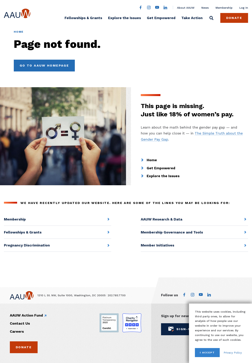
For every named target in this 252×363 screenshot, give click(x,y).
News (205, 7)
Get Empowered (161, 18)
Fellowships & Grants (83, 18)
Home (19, 31)
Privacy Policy (233, 352)
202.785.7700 (117, 295)
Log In (243, 7)
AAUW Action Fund (26, 315)
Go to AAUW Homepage (44, 65)
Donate (234, 18)
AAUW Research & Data (161, 219)
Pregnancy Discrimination (27, 245)
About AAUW (186, 7)
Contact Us (20, 323)
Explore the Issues (124, 18)
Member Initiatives (157, 245)
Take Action (192, 18)
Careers (17, 331)
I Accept (207, 352)
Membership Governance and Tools (172, 232)
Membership (224, 7)
